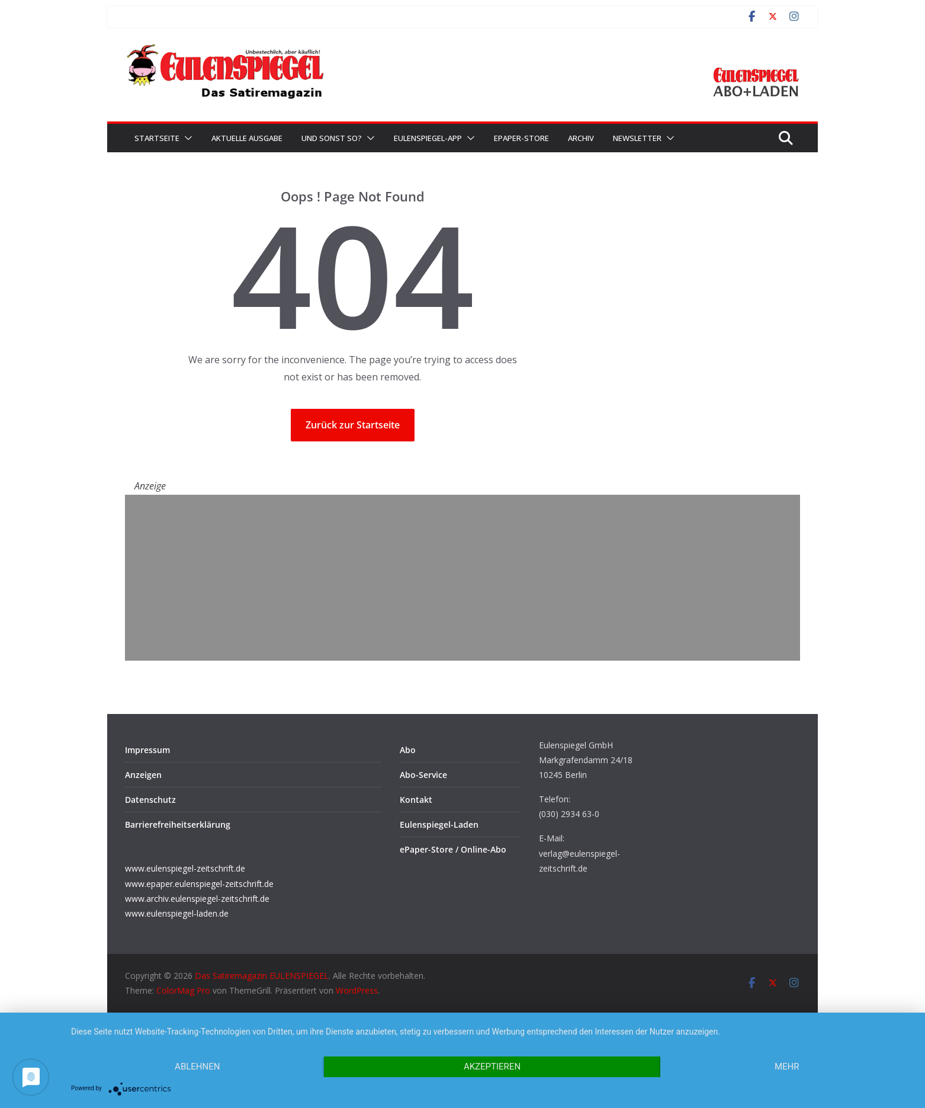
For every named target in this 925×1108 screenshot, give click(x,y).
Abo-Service (423, 774)
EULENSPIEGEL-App (428, 138)
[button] (185, 138)
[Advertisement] (462, 578)
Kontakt (416, 799)
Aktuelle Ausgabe (246, 138)
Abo (408, 749)
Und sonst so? (331, 138)
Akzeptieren (492, 1066)
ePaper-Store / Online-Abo (453, 849)
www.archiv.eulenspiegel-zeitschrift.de (197, 898)
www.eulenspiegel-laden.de (177, 913)
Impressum (147, 749)
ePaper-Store (521, 138)
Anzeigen (143, 774)
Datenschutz (150, 799)
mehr (787, 1066)
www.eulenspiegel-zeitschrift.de (185, 868)
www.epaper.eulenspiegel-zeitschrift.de (199, 883)
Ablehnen (197, 1066)
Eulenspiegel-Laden (439, 824)
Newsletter (637, 138)
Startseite (156, 138)
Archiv (581, 138)
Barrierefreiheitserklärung (177, 824)
